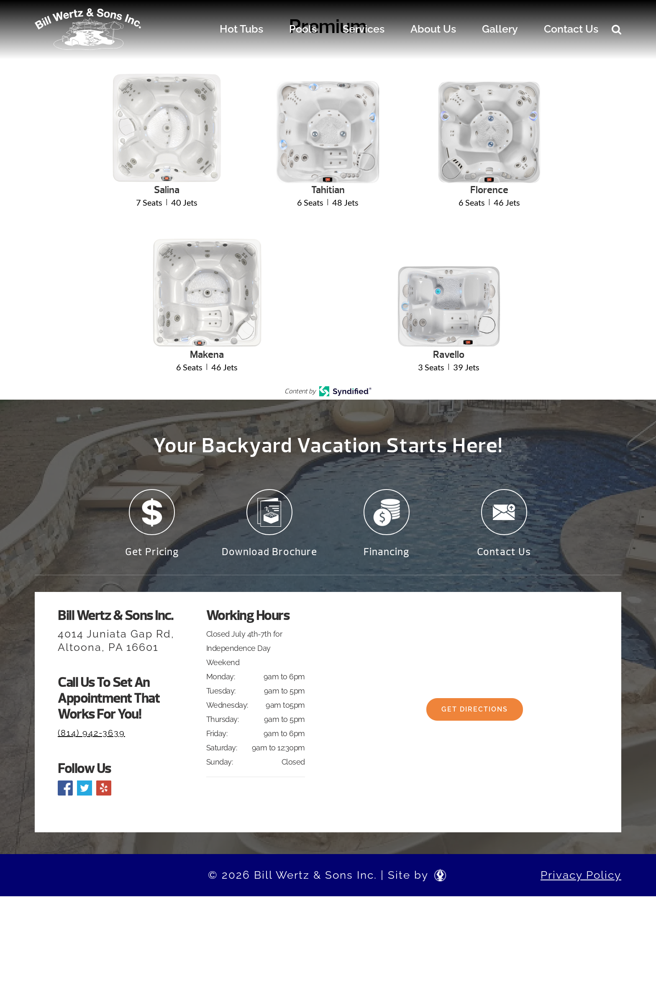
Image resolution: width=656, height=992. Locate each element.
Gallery (500, 29)
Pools (303, 29)
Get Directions (474, 715)
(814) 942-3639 (91, 736)
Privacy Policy (581, 878)
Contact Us (571, 29)
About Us (433, 29)
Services (363, 29)
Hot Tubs (241, 29)
